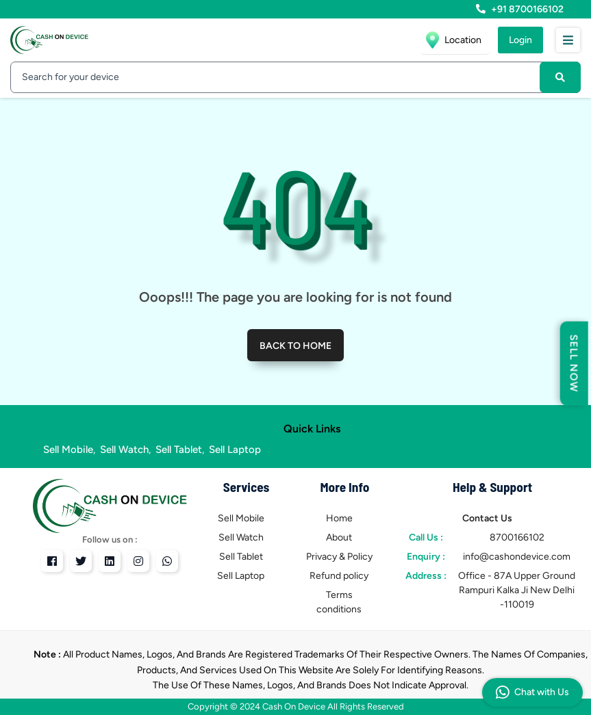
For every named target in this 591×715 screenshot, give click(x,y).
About (339, 537)
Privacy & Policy (339, 556)
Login (520, 40)
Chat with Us (532, 692)
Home (339, 518)
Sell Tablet (178, 449)
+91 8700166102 (520, 9)
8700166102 (517, 537)
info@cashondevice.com (516, 556)
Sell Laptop (235, 449)
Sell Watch (124, 449)
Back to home (295, 346)
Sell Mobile (68, 449)
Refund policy (339, 576)
